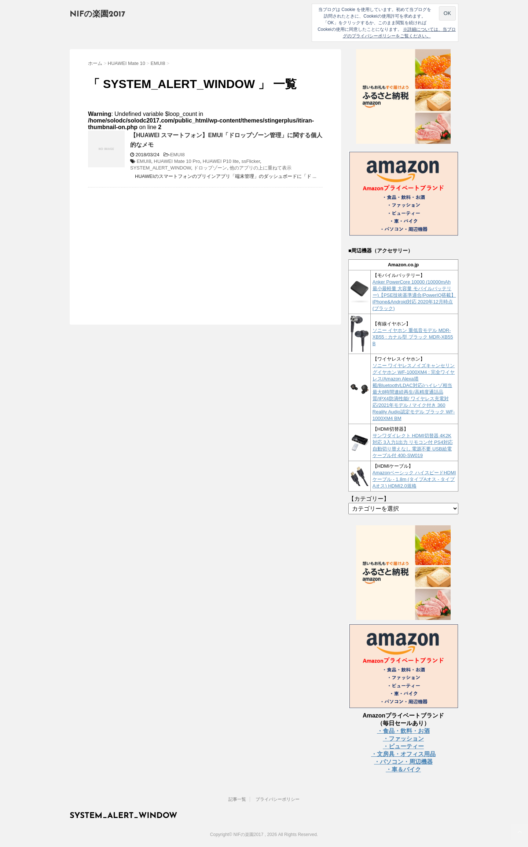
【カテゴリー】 (368, 499)
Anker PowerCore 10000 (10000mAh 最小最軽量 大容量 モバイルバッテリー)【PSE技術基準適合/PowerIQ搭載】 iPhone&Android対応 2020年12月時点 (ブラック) (414, 295)
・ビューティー (403, 746)
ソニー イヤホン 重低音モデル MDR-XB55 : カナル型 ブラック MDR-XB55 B (413, 337)
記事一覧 (237, 799)
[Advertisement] (149, 246)
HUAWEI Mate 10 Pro (177, 161)
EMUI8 (177, 154)
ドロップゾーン (210, 168)
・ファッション (403, 738)
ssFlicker (251, 161)
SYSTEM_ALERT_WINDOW (160, 168)
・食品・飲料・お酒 (403, 731)
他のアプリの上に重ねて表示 (261, 168)
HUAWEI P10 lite (221, 161)
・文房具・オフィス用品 (403, 754)
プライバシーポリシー (278, 799)
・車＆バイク (403, 769)
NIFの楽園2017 (97, 14)
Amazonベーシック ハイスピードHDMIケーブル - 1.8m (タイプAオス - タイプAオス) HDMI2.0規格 (414, 479)
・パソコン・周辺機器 (403, 762)
